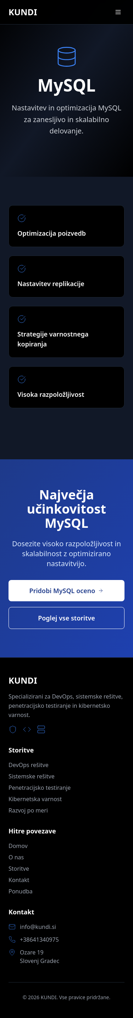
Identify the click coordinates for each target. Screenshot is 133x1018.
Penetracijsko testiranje (40, 788)
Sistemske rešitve (32, 776)
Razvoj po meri (28, 810)
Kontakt (19, 880)
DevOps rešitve (29, 765)
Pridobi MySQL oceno (66, 590)
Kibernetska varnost (35, 799)
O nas (16, 857)
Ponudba (21, 891)
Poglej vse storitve (66, 618)
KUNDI (23, 12)
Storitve (19, 868)
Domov (18, 846)
